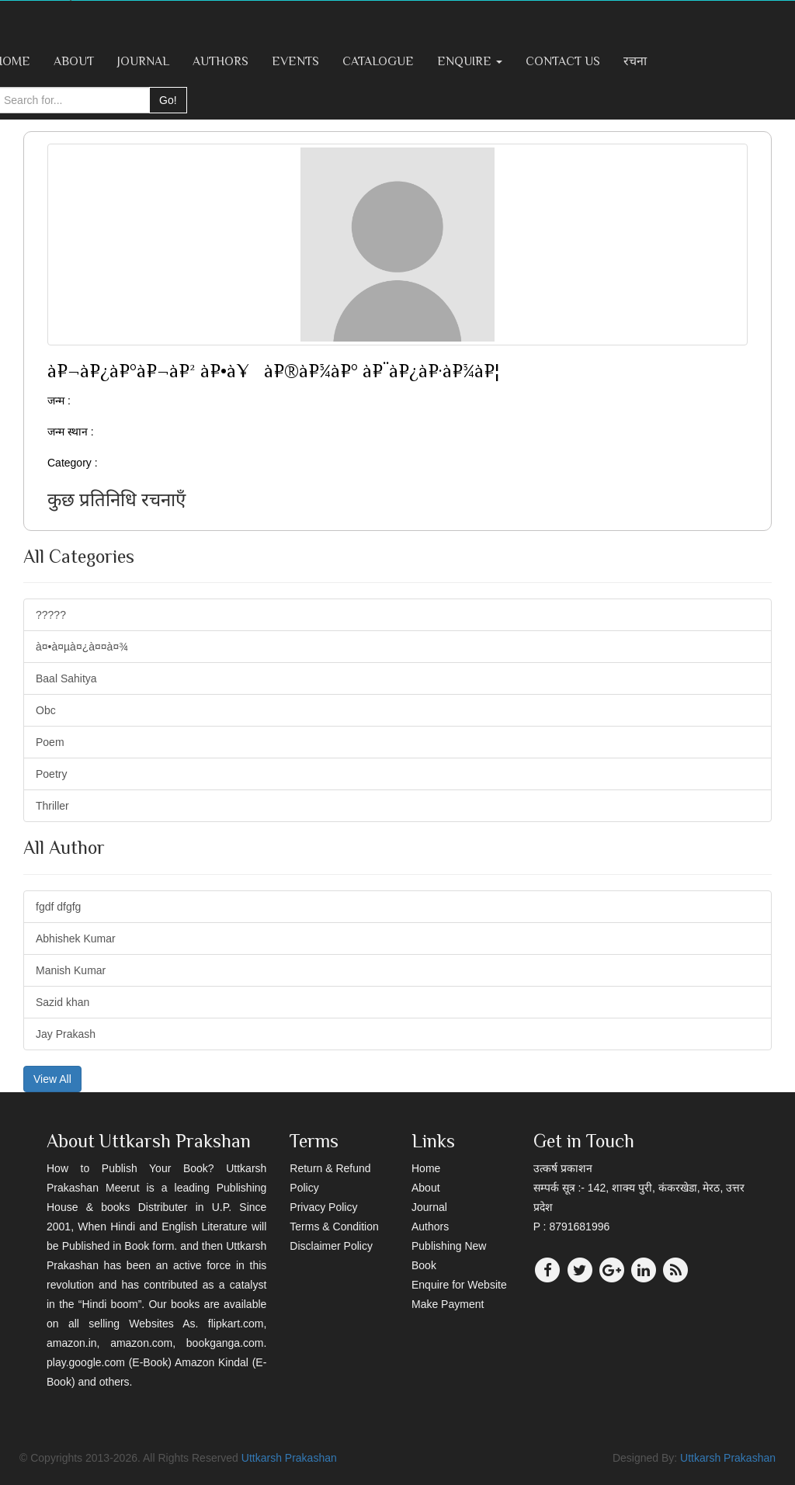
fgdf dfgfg (58, 906)
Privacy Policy (323, 1207)
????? (51, 615)
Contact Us (563, 61)
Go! (168, 100)
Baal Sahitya (66, 678)
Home (425, 1168)
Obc (46, 710)
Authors (220, 61)
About (74, 61)
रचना (635, 61)
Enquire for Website (459, 1285)
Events (295, 61)
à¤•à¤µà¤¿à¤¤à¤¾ (82, 646)
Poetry (51, 774)
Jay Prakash (65, 1034)
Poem (50, 742)
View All (52, 1079)
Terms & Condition (334, 1226)
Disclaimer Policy (331, 1246)
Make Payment (447, 1304)
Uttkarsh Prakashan (289, 1458)
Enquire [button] (469, 61)
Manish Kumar (71, 970)
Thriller (52, 806)
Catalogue (378, 61)
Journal (143, 61)
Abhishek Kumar (76, 938)
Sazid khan (62, 1002)
